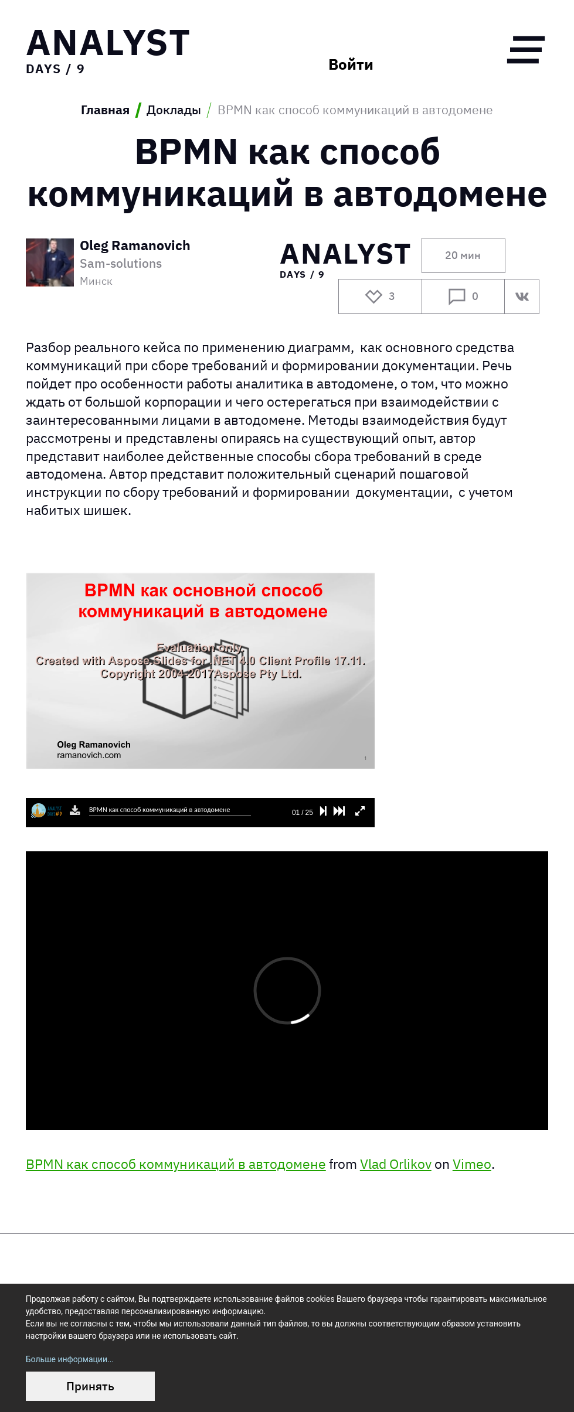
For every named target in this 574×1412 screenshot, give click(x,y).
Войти (350, 64)
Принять (90, 1386)
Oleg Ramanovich (135, 246)
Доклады (174, 110)
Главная (105, 110)
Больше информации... (70, 1359)
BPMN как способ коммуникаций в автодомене (176, 1163)
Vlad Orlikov (396, 1163)
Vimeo (472, 1163)
